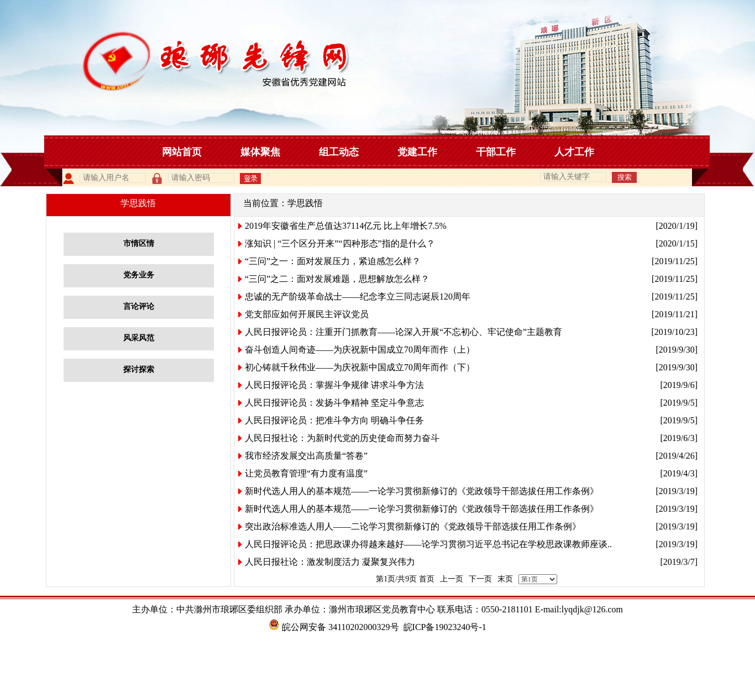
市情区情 (138, 243)
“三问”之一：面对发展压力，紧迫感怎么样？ (333, 261)
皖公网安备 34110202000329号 (334, 627)
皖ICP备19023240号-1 (444, 627)
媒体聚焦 (260, 152)
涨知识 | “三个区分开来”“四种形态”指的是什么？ (340, 243)
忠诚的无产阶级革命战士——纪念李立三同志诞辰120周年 (357, 296)
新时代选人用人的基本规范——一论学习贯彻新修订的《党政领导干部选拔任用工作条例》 (422, 491)
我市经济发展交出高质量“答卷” (306, 455)
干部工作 (496, 152)
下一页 (480, 579)
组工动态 (339, 152)
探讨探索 (138, 369)
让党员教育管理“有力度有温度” (306, 473)
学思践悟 (305, 203)
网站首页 (182, 152)
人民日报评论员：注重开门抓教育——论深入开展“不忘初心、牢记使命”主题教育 (403, 332)
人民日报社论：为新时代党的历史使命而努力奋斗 (342, 438)
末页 (505, 579)
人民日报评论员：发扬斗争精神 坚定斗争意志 (334, 402)
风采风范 (138, 338)
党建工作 (417, 152)
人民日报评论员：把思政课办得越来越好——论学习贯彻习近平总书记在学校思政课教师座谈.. (428, 544)
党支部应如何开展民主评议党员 (307, 314)
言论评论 (138, 306)
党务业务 (138, 275)
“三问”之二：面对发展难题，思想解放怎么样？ (337, 279)
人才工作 (574, 152)
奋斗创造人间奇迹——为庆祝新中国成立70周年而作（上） (360, 349)
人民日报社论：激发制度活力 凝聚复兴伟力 (330, 561)
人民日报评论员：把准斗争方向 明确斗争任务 (334, 420)
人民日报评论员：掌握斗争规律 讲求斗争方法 (334, 385)
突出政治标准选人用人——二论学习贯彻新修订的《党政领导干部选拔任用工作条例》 (413, 526)
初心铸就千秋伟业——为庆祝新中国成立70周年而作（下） (360, 367)
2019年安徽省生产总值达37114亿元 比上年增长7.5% (346, 225)
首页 (426, 579)
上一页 (451, 579)
